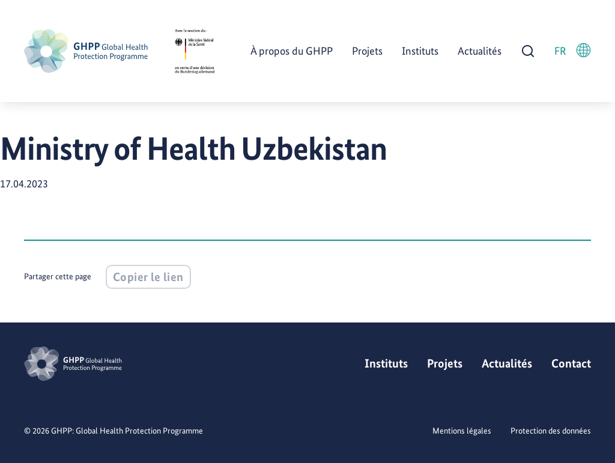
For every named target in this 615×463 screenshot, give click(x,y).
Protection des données (550, 430)
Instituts (420, 50)
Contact (571, 363)
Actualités (479, 50)
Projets (367, 50)
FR (572, 50)
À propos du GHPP (291, 50)
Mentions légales (461, 430)
